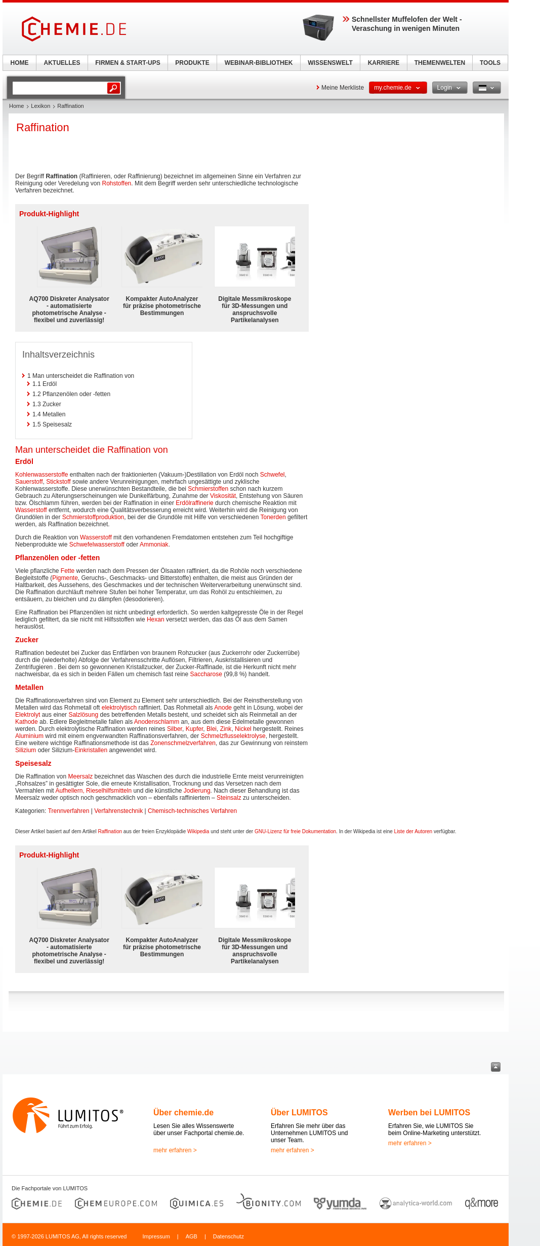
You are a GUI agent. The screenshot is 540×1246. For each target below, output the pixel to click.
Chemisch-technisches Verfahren (192, 810)
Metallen (29, 687)
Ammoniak (154, 544)
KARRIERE (384, 62)
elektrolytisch (119, 707)
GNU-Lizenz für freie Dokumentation (295, 831)
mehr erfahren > (175, 1150)
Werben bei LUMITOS (429, 1112)
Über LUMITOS (299, 1112)
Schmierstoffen (208, 488)
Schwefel (272, 474)
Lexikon (40, 106)
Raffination (110, 831)
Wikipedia (198, 831)
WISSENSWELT (330, 62)
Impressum (156, 1236)
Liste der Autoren (413, 831)
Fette (67, 570)
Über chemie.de (183, 1112)
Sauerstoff (29, 481)
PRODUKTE (192, 62)
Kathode (26, 721)
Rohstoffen (116, 183)
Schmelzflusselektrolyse (233, 735)
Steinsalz (229, 797)
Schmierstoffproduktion (93, 517)
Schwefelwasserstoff (96, 544)
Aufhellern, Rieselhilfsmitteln (93, 790)
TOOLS (490, 62)
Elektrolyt (27, 714)
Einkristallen (90, 750)
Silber (174, 728)
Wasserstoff (31, 510)
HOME (20, 62)
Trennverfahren (69, 810)
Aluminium (29, 735)
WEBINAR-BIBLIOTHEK (259, 62)
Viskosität (223, 495)
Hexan (155, 619)
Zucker (26, 640)
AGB (191, 1236)
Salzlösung (83, 714)
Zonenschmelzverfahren (183, 743)
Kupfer (194, 728)
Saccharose (206, 674)
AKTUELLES (62, 62)
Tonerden (273, 517)
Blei (211, 728)
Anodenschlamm (156, 721)
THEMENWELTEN (439, 62)
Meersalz (80, 776)
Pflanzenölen (37, 558)
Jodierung (197, 790)
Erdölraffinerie (194, 503)
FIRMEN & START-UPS (127, 62)
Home (16, 106)
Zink (226, 728)
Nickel (243, 728)
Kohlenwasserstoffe (41, 474)
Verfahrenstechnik (118, 810)
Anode (223, 707)
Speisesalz (33, 763)
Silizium (25, 750)
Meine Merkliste (342, 87)
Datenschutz (228, 1236)
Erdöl (24, 461)
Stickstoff (58, 481)
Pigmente (65, 577)
